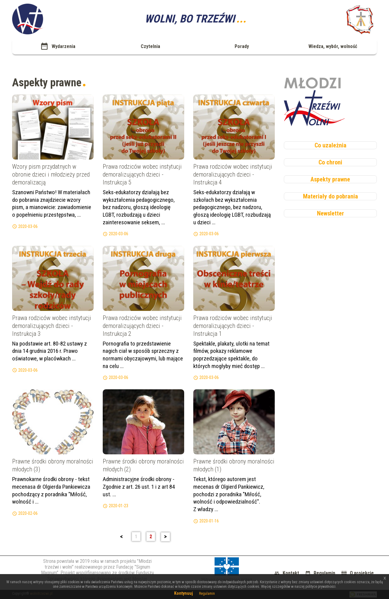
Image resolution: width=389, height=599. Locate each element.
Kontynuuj (183, 593)
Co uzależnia (330, 145)
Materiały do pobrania (330, 196)
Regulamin (207, 593)
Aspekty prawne (330, 179)
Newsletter (330, 213)
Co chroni (330, 162)
